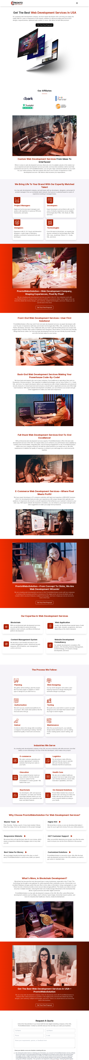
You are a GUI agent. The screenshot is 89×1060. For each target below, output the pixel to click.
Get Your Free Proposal (44, 25)
